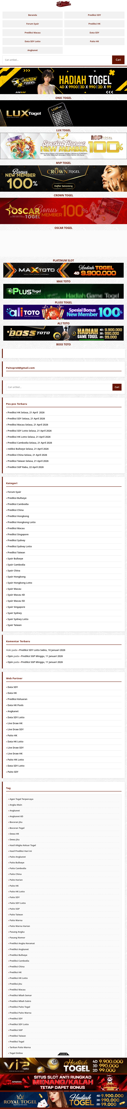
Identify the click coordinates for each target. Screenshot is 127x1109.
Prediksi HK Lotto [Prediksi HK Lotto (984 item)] (19, 978)
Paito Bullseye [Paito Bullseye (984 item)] (17, 862)
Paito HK (94, 41)
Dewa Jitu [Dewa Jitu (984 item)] (15, 839)
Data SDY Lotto (33, 41)
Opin (10, 656)
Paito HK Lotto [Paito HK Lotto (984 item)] (17, 891)
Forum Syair (32, 23)
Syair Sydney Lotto (18, 619)
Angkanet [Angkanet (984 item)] (15, 810)
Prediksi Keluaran (17, 699)
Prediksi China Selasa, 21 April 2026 (27, 454)
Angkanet (32, 50)
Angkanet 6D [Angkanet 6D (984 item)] (16, 816)
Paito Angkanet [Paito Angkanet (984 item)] (18, 856)
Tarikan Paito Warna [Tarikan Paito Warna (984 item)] (20, 1047)
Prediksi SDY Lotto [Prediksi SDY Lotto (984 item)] (19, 1024)
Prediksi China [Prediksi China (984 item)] (17, 966)
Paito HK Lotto (16, 759)
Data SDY (94, 32)
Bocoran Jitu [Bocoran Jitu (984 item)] (16, 822)
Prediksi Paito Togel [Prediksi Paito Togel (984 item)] (20, 1006)
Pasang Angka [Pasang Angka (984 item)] (17, 931)
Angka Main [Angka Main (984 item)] (16, 804)
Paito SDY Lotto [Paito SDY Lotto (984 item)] (18, 903)
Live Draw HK (15, 723)
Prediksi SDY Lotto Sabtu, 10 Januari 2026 (42, 650)
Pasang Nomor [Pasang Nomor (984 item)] (17, 937)
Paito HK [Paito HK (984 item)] (14, 885)
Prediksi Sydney (16, 540)
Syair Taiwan (15, 625)
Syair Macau (14, 588)
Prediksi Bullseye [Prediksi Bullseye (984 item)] (18, 955)
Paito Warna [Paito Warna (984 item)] (16, 920)
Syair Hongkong (17, 576)
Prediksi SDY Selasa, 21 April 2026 (26, 418)
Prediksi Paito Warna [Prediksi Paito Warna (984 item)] (20, 1012)
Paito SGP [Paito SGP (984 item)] (15, 908)
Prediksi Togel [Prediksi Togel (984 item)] (17, 1041)
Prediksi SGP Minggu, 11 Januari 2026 (42, 656)
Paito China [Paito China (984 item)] (15, 874)
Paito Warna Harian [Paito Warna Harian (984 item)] (20, 926)
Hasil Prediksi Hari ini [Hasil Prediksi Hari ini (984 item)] (21, 851)
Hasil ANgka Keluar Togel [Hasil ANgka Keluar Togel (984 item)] (23, 845)
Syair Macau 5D (16, 600)
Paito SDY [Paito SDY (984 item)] (15, 897)
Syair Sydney (15, 613)
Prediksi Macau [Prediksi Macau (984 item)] (17, 989)
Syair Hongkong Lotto (20, 582)
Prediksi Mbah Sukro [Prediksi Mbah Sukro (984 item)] (20, 1001)
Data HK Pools (15, 705)
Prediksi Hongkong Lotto (22, 522)
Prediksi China (16, 510)
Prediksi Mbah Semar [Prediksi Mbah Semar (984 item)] (21, 995)
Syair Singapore (16, 606)
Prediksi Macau (33, 32)
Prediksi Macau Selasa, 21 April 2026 (28, 424)
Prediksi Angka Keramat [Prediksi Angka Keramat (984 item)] (22, 943)
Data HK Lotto (15, 741)
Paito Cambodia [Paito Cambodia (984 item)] (18, 868)
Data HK (12, 693)
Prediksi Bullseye (17, 498)
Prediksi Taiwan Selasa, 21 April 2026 (28, 461)
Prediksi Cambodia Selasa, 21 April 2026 (30, 442)
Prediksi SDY (94, 14)
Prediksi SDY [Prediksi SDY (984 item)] (16, 1018)
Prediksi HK (94, 23)
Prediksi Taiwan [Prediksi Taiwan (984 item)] (18, 1035)
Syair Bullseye (15, 558)
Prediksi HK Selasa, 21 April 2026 (26, 412)
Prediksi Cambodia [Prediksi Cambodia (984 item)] (19, 960)
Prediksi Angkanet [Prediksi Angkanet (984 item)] (19, 949)
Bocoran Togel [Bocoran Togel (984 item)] (17, 827)
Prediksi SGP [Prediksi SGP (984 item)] (16, 1030)
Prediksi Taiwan (16, 552)
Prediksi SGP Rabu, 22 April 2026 (26, 467)
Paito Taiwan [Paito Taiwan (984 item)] (16, 914)
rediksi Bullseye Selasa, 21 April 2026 (28, 448)
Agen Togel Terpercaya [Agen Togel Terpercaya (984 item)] (21, 799)
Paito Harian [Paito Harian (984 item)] (16, 879)
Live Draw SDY (16, 729)
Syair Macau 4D (16, 594)
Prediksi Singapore (18, 534)
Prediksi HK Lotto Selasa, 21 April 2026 (29, 436)
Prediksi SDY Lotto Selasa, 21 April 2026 (30, 430)
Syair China (14, 570)
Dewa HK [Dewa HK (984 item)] (14, 833)
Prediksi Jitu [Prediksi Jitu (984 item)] (16, 983)
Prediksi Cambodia (18, 504)
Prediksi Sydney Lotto (20, 546)
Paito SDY (13, 771)
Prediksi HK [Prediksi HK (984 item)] (15, 972)
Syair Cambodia (16, 564)
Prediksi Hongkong (18, 516)
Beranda (32, 14)
